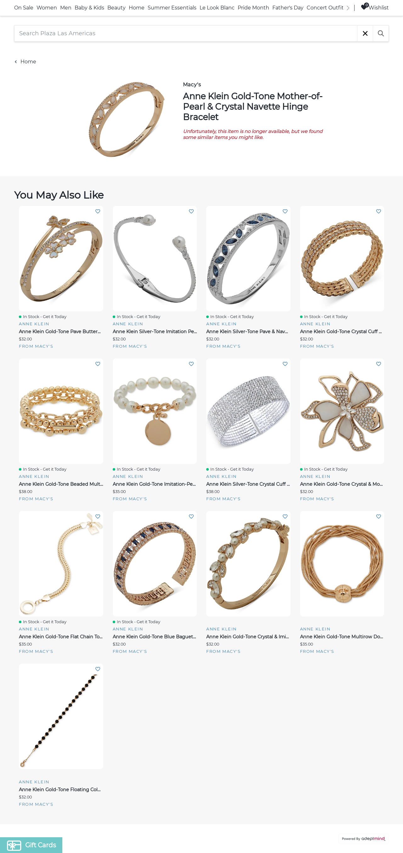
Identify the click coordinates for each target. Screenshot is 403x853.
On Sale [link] (23, 8)
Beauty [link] (116, 8)
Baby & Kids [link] (89, 8)
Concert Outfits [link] (326, 8)
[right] (348, 8)
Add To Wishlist (97, 211)
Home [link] (137, 8)
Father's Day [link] (288, 8)
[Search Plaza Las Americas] (185, 33)
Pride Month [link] (253, 8)
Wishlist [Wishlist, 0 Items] (375, 7)
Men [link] (65, 8)
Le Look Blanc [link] (217, 8)
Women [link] (47, 8)
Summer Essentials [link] (172, 8)
